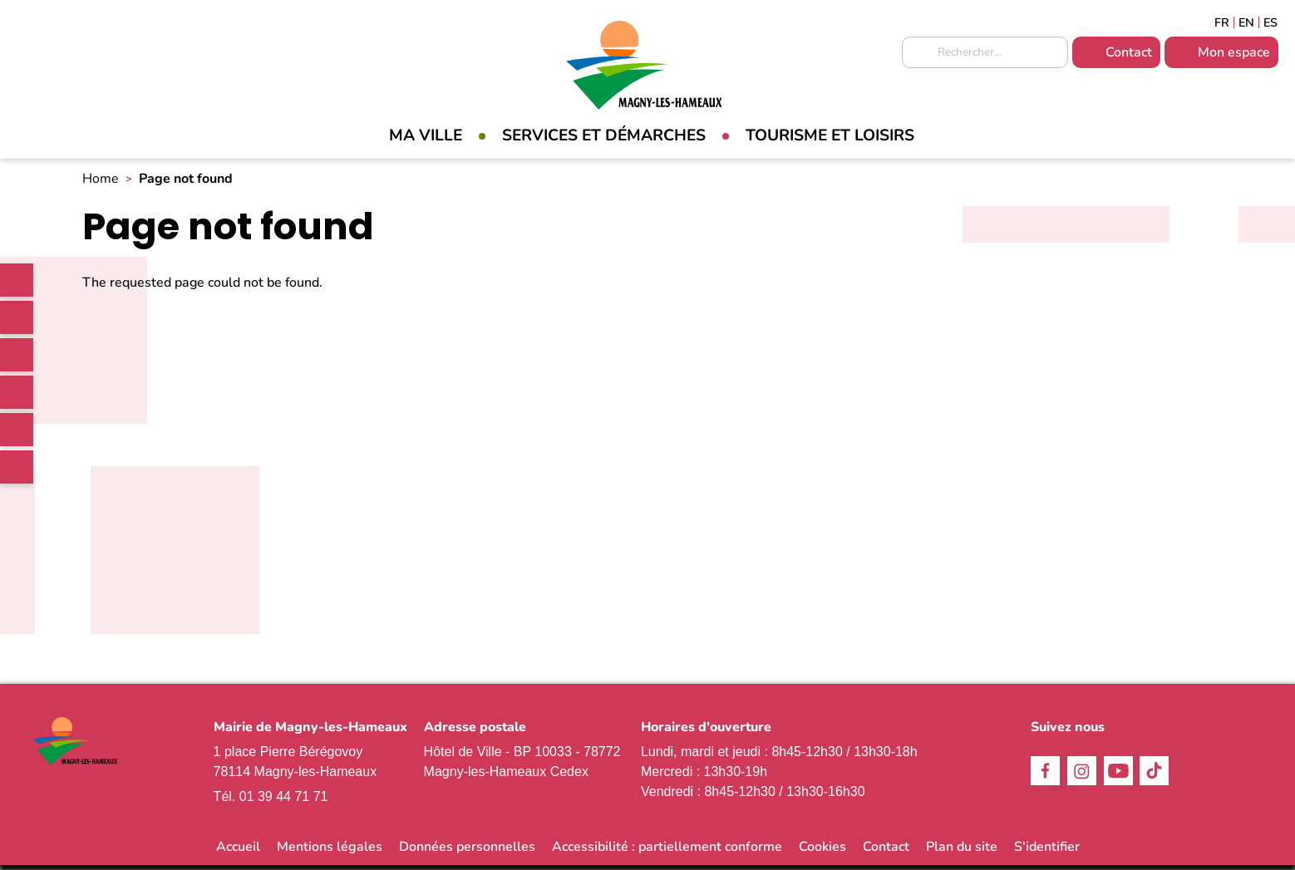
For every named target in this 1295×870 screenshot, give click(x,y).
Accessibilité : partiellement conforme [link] (667, 852)
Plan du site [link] (961, 852)
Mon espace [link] (1234, 52)
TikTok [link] (16, 392)
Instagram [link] (16, 354)
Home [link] (100, 183)
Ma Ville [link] (425, 135)
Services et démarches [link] (604, 135)
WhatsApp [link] (16, 467)
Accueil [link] (238, 852)
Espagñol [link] (1270, 22)
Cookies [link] (822, 852)
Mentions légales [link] (329, 852)
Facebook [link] (16, 317)
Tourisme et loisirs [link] (830, 135)
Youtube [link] (16, 429)
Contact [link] (1128, 52)
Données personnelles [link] (467, 852)
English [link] (1246, 22)
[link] (16, 280)
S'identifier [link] (1047, 852)
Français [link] (1221, 22)
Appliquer (918, 53)
